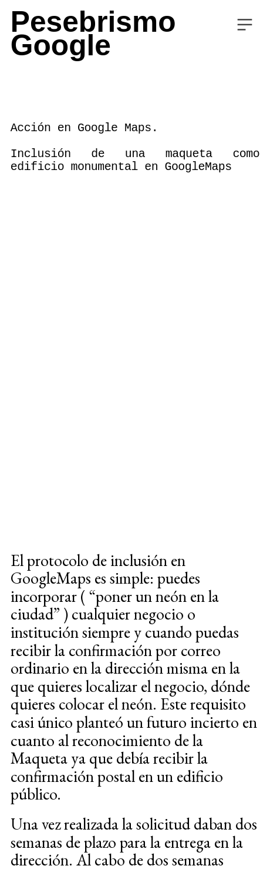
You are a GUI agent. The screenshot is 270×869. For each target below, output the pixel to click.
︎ (245, 25)
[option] (135, 292)
